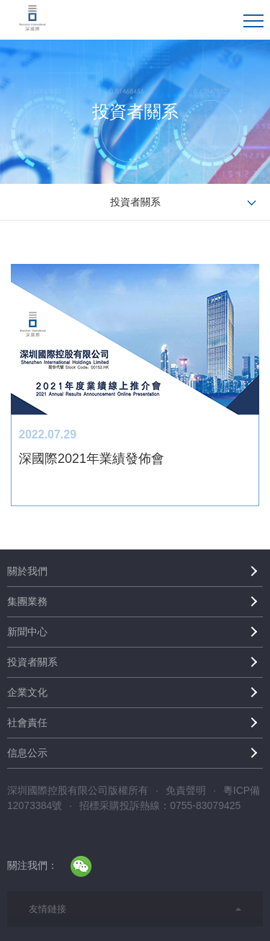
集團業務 (27, 601)
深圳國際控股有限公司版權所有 (77, 790)
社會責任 (27, 722)
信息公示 (27, 753)
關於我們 (27, 571)
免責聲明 (186, 790)
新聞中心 (27, 631)
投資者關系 (32, 662)
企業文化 (27, 692)
